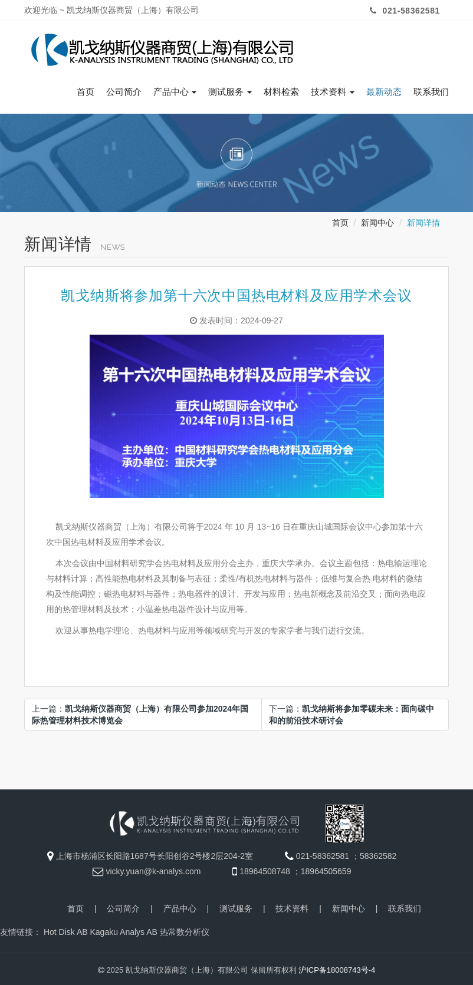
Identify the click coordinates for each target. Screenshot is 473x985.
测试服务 (230, 89)
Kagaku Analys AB (123, 929)
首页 (85, 89)
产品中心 (175, 89)
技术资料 (332, 89)
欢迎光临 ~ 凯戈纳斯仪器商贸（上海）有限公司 (111, 10)
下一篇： (351, 711)
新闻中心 (377, 219)
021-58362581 (403, 10)
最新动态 (384, 89)
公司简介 (124, 89)
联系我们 (431, 89)
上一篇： (140, 711)
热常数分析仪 (184, 929)
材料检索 (281, 89)
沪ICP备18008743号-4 (336, 967)
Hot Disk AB (66, 929)
